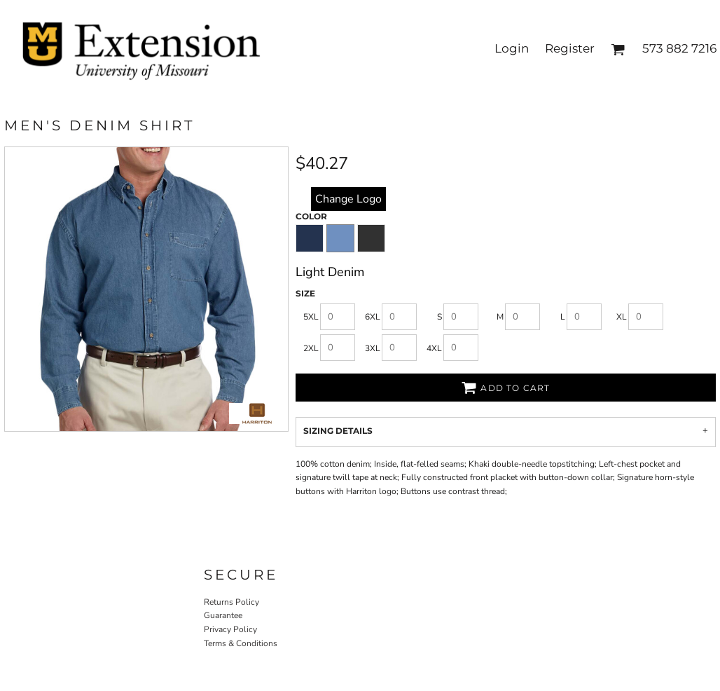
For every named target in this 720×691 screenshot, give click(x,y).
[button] (618, 49)
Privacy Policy (230, 629)
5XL (311, 316)
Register (570, 48)
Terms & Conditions (240, 643)
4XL (434, 348)
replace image (348, 198)
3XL (372, 348)
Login (511, 48)
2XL (311, 348)
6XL (372, 316)
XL (621, 316)
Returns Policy (231, 602)
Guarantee (223, 615)
